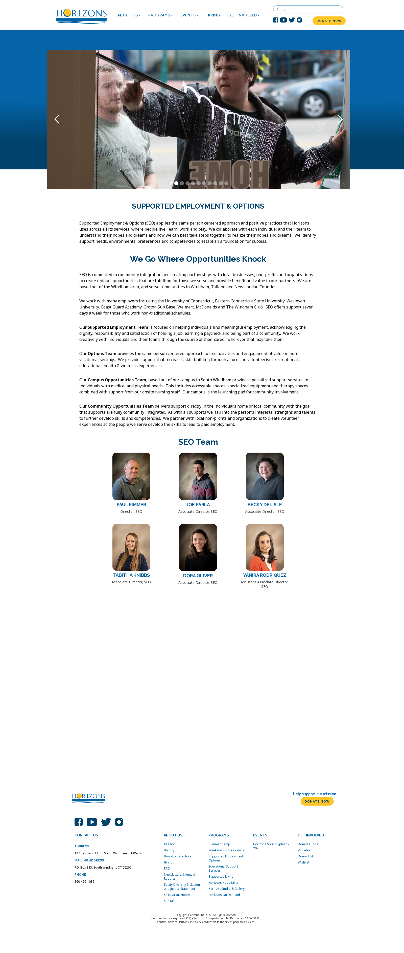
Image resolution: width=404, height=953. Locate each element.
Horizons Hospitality (223, 883)
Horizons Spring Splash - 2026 (271, 846)
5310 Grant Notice (177, 895)
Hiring (168, 862)
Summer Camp (219, 844)
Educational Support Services (223, 869)
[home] (81, 15)
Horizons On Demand (224, 895)
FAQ (167, 869)
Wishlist (303, 862)
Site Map (170, 901)
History (169, 850)
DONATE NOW (329, 21)
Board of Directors (177, 856)
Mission (170, 844)
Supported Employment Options (226, 858)
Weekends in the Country (227, 850)
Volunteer (305, 850)
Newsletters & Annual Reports (179, 877)
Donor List (305, 856)
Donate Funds (308, 844)
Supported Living (221, 877)
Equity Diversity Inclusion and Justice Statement (182, 887)
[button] (130, 15)
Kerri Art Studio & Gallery (227, 889)
